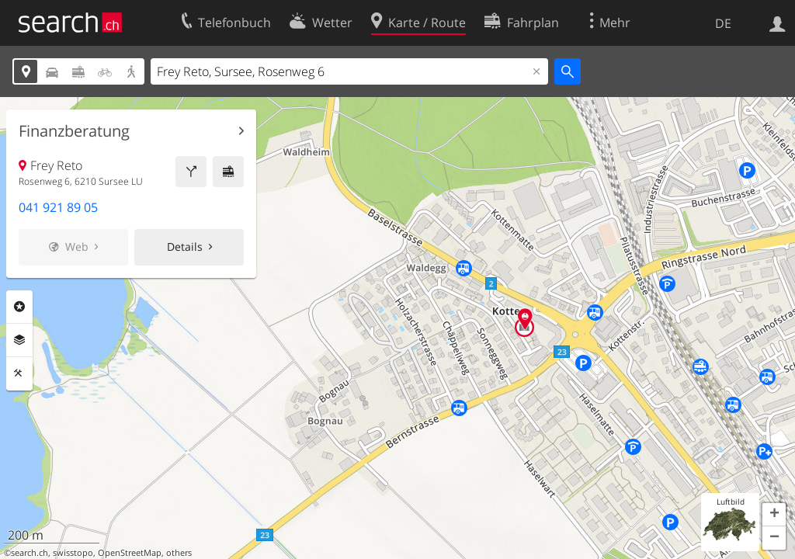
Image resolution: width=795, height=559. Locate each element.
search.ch (29, 552)
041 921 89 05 (58, 207)
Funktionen (19, 373)
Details (185, 246)
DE (723, 23)
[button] (774, 514)
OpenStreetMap (129, 552)
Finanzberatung (74, 131)
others (179, 552)
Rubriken (19, 306)
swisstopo (73, 552)
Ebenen (19, 340)
